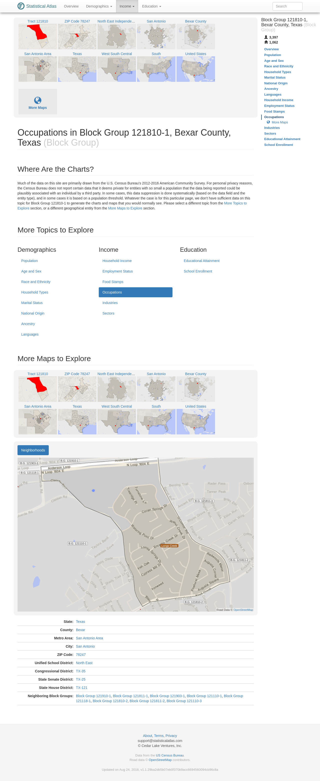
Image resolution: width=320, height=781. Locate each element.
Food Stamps (112, 282)
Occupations (112, 292)
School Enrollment (198, 271)
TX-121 (82, 688)
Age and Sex (31, 271)
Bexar (80, 630)
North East (84, 663)
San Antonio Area (89, 638)
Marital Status (32, 303)
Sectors (108, 313)
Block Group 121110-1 (204, 696)
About (147, 736)
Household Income (117, 261)
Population (29, 261)
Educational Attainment (202, 261)
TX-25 (81, 679)
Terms (159, 736)
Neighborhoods (33, 450)
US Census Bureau (170, 755)
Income (127, 6)
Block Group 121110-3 (184, 701)
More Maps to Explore (125, 208)
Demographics (99, 6)
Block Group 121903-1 (167, 696)
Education (151, 6)
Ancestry (28, 324)
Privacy (171, 736)
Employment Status (117, 271)
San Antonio (85, 646)
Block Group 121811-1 (130, 696)
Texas (80, 622)
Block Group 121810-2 (110, 701)
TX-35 (81, 671)
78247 (81, 655)
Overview (71, 6)
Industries (110, 303)
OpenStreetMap (160, 760)
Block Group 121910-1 (93, 696)
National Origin (32, 313)
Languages (29, 334)
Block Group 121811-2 (147, 701)
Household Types (34, 292)
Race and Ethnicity (35, 282)
